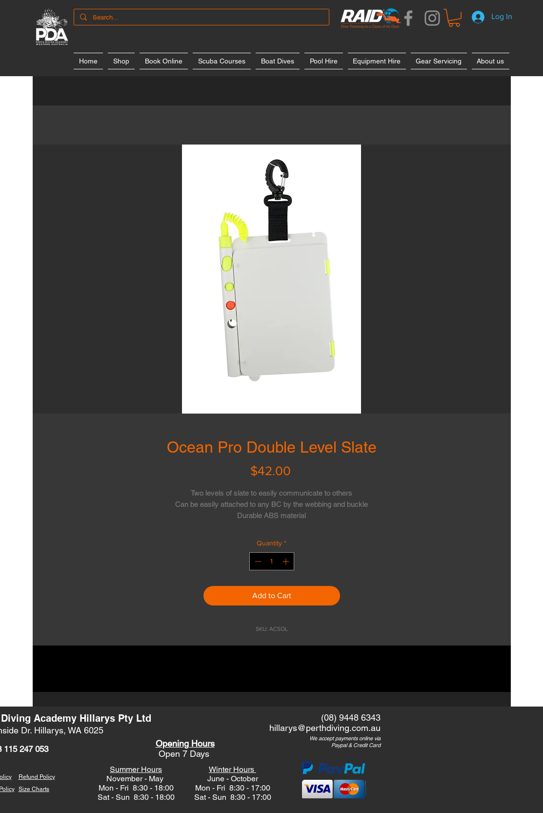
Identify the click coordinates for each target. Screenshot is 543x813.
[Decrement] (257, 561)
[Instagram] (432, 18)
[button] (454, 18)
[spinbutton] (272, 561)
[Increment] (287, 561)
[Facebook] (408, 18)
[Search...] (200, 17)
